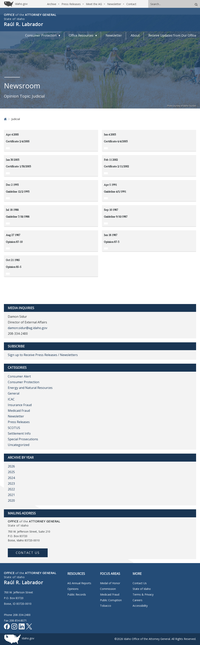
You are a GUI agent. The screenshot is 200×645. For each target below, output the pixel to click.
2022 (11, 489)
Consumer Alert (19, 376)
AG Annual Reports (79, 583)
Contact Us (28, 553)
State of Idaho (142, 589)
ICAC (11, 399)
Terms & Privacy (143, 594)
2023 (11, 483)
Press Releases (71, 4)
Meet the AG (94, 4)
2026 (11, 466)
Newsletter (114, 4)
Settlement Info (19, 433)
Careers (137, 600)
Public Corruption (111, 600)
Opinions (73, 589)
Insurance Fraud (20, 405)
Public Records (76, 594)
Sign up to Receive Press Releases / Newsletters (43, 355)
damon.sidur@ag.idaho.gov (27, 328)
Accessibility (140, 605)
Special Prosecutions (23, 439)
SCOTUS (14, 428)
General (13, 393)
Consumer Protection (23, 382)
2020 (11, 500)
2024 (11, 478)
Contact (131, 4)
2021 (11, 495)
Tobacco (105, 605)
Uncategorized (18, 445)
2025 (11, 472)
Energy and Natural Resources (30, 388)
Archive (51, 4)
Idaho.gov (28, 638)
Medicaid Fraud (19, 410)
